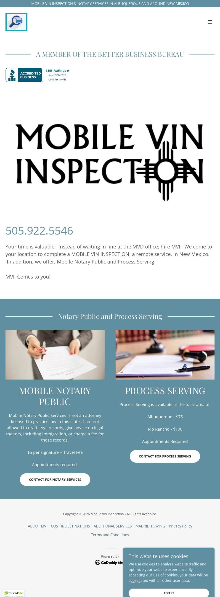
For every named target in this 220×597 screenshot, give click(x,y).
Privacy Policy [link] (180, 526)
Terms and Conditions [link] (110, 534)
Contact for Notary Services (55, 479)
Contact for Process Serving (165, 456)
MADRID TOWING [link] (150, 526)
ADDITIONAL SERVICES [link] (113, 526)
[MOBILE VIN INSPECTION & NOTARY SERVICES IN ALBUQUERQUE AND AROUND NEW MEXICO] (110, 3)
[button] (210, 21)
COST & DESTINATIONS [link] (70, 526)
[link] (16, 22)
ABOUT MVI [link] (37, 526)
